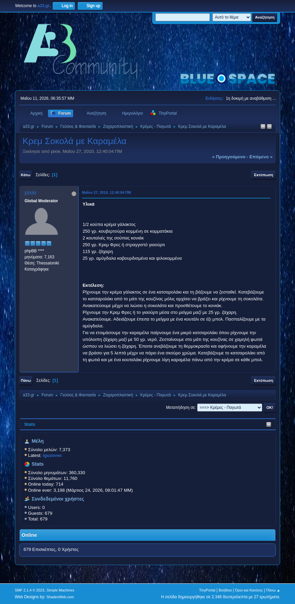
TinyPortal (207, 590)
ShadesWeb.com (60, 597)
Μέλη (38, 441)
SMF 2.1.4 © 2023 (30, 590)
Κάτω (25, 175)
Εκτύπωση (263, 175)
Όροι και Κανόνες (249, 590)
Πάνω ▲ (273, 590)
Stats (29, 424)
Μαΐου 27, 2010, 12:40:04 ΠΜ (106, 192)
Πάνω (26, 380)
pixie (30, 192)
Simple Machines (60, 590)
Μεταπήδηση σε (180, 407)
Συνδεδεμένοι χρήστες (58, 499)
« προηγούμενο (228, 156)
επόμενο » (260, 156)
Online (29, 535)
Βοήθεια (225, 590)
